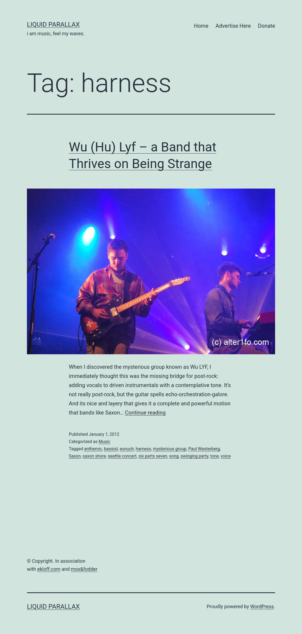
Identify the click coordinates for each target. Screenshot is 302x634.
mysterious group (169, 448)
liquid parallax (53, 24)
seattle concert (122, 456)
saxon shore (94, 456)
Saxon (75, 456)
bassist (111, 448)
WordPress (262, 606)
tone (214, 456)
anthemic (93, 448)
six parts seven (152, 456)
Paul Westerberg (204, 448)
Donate (266, 26)
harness (143, 448)
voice (226, 456)
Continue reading (145, 412)
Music (104, 441)
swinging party (194, 456)
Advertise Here (233, 26)
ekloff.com (48, 569)
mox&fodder (84, 569)
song (174, 456)
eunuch (127, 448)
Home (201, 26)
